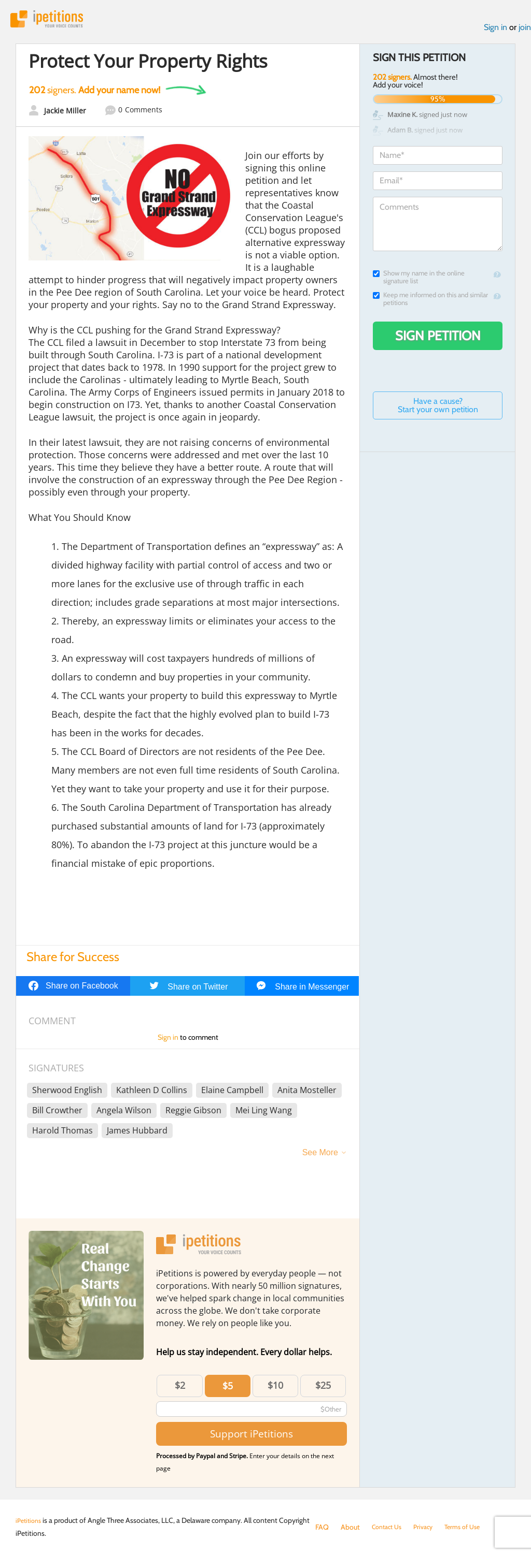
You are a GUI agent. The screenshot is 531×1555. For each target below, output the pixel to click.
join (525, 30)
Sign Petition (438, 338)
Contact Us (389, 1527)
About (350, 1527)
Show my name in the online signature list (419, 280)
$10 (275, 1388)
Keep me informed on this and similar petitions (430, 302)
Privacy (429, 1527)
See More (320, 1155)
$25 (323, 1388)
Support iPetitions (251, 1437)
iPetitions (53, 20)
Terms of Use (472, 1527)
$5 (227, 1389)
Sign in (495, 30)
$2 (180, 1388)
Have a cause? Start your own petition (438, 408)
